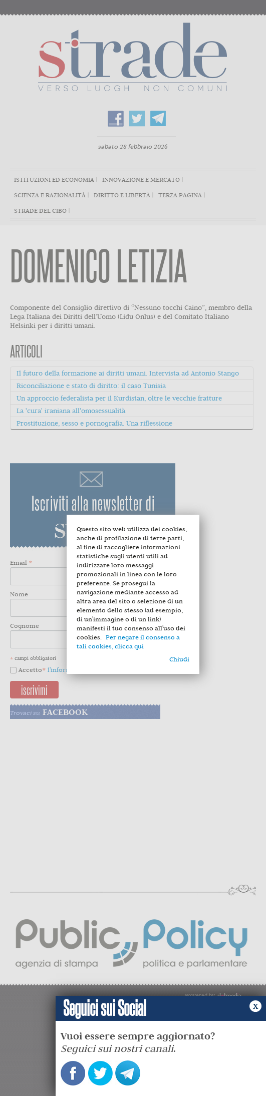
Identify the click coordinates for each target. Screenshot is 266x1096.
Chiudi (179, 659)
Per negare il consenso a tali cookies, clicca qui (128, 641)
